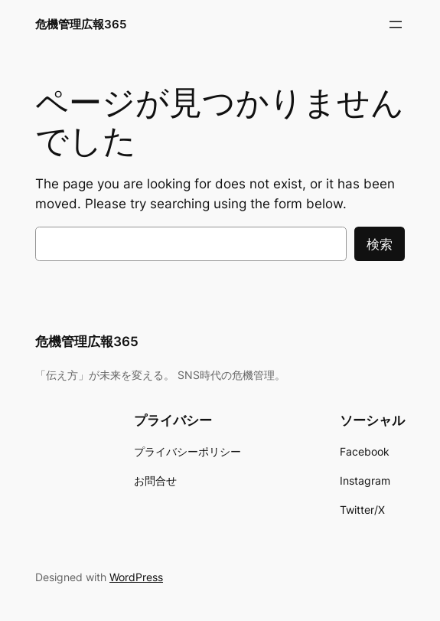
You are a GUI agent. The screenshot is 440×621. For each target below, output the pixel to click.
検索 (380, 244)
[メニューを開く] (395, 24)
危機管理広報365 (80, 24)
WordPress (136, 576)
